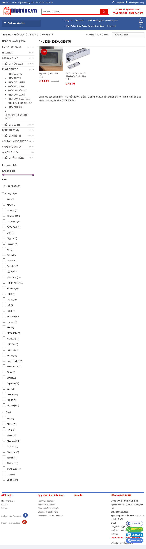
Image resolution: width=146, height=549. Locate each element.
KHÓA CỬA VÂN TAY (17, 91)
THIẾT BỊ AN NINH (11, 135)
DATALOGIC (13, 227)
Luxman (12, 322)
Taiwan (12, 458)
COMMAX (13, 216)
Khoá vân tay (15, 74)
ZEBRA (12, 400)
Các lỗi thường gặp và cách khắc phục (102, 20)
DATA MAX (13, 222)
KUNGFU (13, 316)
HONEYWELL (15, 283)
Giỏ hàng (141, 23)
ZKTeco (13, 406)
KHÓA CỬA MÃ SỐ (16, 95)
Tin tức (4, 508)
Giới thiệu (79, 20)
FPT (10, 249)
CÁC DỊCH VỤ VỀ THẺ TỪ (15, 141)
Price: (5, 179)
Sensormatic (14, 367)
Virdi (11, 389)
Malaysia (13, 441)
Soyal (11, 378)
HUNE (11, 294)
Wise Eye (12, 394)
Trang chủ (68, 20)
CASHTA (12, 210)
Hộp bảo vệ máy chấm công (49, 75)
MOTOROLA (14, 333)
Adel (10, 199)
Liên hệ (4, 504)
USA (11, 474)
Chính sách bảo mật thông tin (50, 515)
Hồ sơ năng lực (7, 501)
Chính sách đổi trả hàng (48, 512)
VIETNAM (13, 480)
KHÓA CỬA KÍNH (15, 107)
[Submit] (104, 11)
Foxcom (12, 244)
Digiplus (12, 238)
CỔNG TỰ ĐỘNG (10, 130)
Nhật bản (12, 446)
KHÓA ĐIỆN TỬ (20, 35)
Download (111, 26)
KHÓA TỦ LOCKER (16, 86)
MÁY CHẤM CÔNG (11, 47)
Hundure (13, 288)
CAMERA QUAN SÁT (12, 146)
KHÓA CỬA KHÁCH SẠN (19, 99)
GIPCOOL (12, 261)
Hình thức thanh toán (47, 504)
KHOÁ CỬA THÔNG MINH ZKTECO (16, 117)
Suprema (13, 383)
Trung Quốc (14, 469)
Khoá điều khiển (16, 82)
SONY (11, 372)
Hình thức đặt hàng (46, 501)
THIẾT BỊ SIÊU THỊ (11, 124)
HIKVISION (7, 52)
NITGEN (12, 344)
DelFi (10, 233)
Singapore (13, 452)
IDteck (12, 300)
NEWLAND (13, 339)
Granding (12, 266)
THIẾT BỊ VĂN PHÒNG (13, 157)
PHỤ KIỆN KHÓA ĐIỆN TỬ (19, 103)
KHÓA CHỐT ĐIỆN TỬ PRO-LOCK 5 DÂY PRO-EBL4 (76, 76)
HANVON (12, 272)
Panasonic (13, 350)
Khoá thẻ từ (14, 78)
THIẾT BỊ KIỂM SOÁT (12, 63)
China (12, 424)
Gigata (11, 255)
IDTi (10, 305)
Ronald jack (14, 361)
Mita (10, 327)
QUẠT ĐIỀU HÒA (10, 152)
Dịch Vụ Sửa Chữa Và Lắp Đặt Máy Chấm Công (85, 26)
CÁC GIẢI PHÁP (10, 58)
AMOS (11, 205)
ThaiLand (12, 463)
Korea (12, 435)
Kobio (11, 311)
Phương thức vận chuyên (48, 508)
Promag (12, 355)
